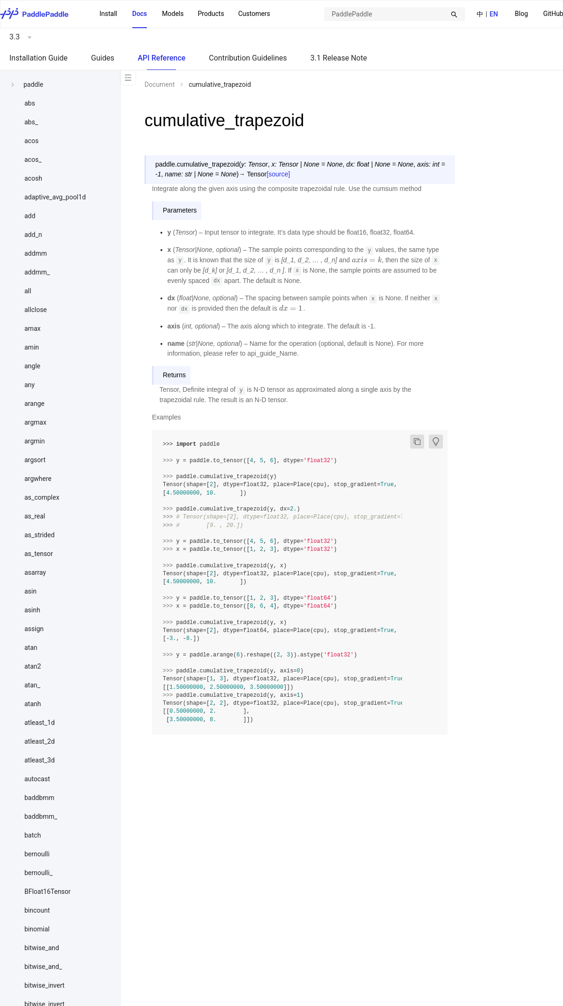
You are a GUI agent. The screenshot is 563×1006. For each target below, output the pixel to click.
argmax (35, 422)
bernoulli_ (38, 872)
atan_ (32, 685)
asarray (35, 572)
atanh (32, 704)
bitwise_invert (44, 985)
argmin (34, 441)
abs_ (31, 122)
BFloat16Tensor (47, 891)
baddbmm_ (40, 816)
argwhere (38, 478)
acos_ (32, 159)
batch (32, 835)
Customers (254, 13)
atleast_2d (39, 741)
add (29, 216)
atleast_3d (39, 760)
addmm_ (37, 272)
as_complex (41, 497)
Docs (139, 13)
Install (108, 13)
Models (172, 13)
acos (31, 141)
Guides (102, 57)
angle (32, 366)
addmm (35, 253)
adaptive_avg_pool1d (55, 197)
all (27, 291)
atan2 (32, 666)
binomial (37, 929)
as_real (34, 516)
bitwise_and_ (43, 966)
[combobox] (394, 14)
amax (32, 328)
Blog (521, 13)
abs (29, 103)
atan (31, 647)
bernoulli (37, 854)
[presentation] (367, 260)
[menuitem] (521, 14)
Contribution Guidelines (248, 57)
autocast (37, 779)
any (29, 385)
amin (31, 347)
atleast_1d (39, 722)
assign (34, 629)
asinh (32, 610)
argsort (35, 460)
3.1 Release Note (339, 57)
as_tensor (38, 553)
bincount (37, 910)
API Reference (161, 57)
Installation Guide (38, 57)
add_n (33, 234)
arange (34, 403)
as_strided (39, 535)
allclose (35, 309)
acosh (33, 178)
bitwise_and (41, 948)
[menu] (185, 14)
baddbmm (39, 797)
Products (211, 13)
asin (30, 591)
